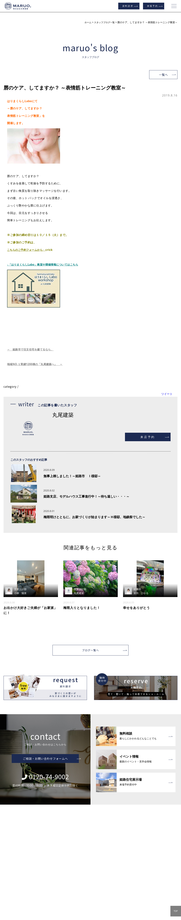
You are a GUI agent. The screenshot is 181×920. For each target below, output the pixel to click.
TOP (176, 911)
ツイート (167, 394)
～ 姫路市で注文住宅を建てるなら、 (32, 349)
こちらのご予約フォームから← (27, 250)
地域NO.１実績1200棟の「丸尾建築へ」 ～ (36, 364)
